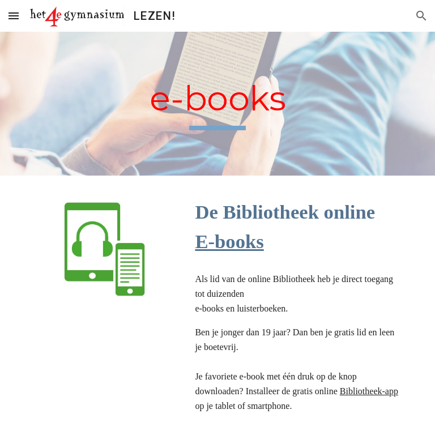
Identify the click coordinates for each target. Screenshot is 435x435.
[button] (13, 15)
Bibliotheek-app (369, 391)
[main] (217, 103)
